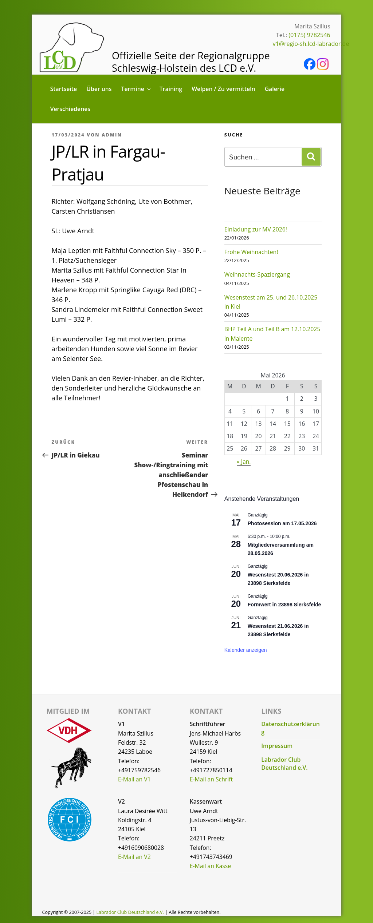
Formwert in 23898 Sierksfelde (284, 604)
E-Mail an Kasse (210, 866)
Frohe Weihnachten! (251, 252)
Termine (136, 89)
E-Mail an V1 (134, 779)
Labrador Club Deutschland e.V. (284, 764)
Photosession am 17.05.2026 (282, 523)
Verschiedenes (70, 109)
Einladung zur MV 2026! (255, 229)
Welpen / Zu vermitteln (223, 89)
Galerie (274, 89)
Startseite (63, 89)
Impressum (276, 746)
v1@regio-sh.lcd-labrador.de (311, 44)
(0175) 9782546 (309, 35)
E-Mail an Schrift (211, 779)
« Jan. (244, 461)
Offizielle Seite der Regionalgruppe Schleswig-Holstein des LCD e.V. (191, 62)
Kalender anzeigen (245, 650)
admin (112, 135)
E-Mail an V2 (134, 857)
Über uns (98, 89)
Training (171, 89)
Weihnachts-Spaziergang (257, 274)
